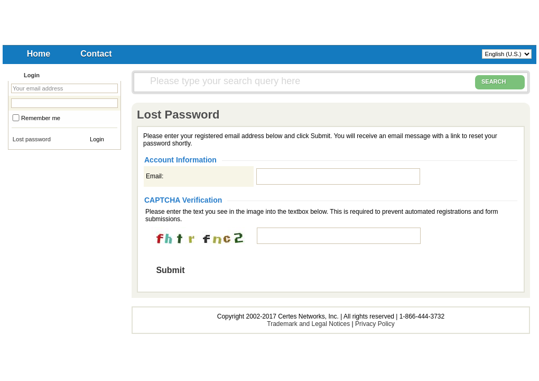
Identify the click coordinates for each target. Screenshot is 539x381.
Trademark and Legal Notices (308, 324)
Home (38, 53)
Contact (96, 53)
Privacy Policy (375, 324)
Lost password (32, 139)
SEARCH (499, 82)
